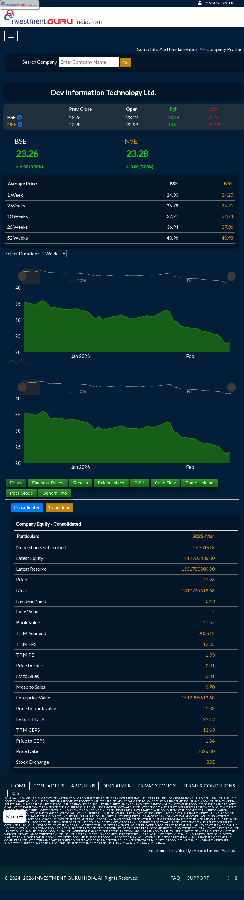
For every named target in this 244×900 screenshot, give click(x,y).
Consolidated (27, 507)
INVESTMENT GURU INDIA (65, 878)
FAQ (175, 877)
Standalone (59, 507)
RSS (15, 793)
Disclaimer (116, 785)
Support (198, 877)
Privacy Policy (157, 785)
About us (83, 785)
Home (18, 785)
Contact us (48, 785)
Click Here (158, 843)
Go (126, 62)
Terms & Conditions (209, 785)
